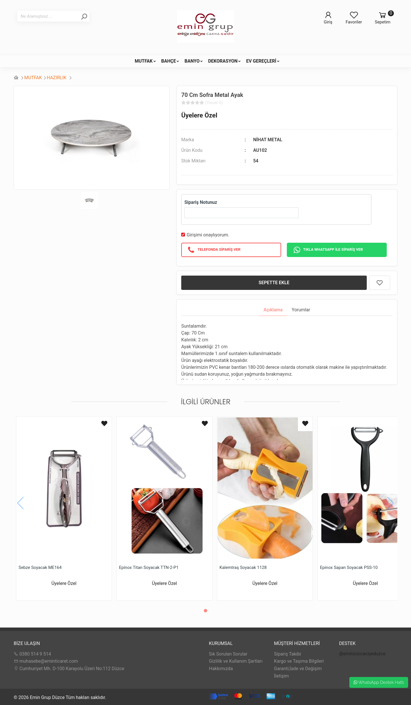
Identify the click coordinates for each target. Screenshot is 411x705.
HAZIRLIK (57, 77)
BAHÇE (168, 61)
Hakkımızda (221, 668)
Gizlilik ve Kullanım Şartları (236, 661)
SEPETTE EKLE (274, 282)
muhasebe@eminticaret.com (46, 661)
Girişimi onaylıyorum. (208, 235)
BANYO (192, 61)
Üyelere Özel (199, 115)
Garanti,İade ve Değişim (298, 668)
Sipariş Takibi (287, 654)
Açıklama (273, 309)
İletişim (281, 676)
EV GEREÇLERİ (261, 61)
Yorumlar (301, 309)
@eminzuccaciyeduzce (362, 653)
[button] (205, 610)
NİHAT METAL (267, 139)
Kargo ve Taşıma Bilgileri (299, 661)
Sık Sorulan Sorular (228, 654)
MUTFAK (144, 61)
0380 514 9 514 (32, 654)
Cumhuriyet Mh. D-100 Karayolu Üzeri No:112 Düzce (69, 668)
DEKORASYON (222, 61)
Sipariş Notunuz (200, 202)
